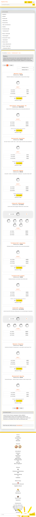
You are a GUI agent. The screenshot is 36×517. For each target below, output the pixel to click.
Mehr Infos (18, 510)
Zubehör (4, 26)
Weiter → (11, 65)
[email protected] (18, 509)
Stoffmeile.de (18, 493)
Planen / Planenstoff (6, 33)
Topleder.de (18, 500)
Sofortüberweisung (18, 474)
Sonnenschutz (5, 22)
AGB (18, 454)
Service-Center (18, 438)
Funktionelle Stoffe (5, 28)
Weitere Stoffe (5, 41)
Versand (18, 457)
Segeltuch (4, 14)
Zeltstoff (3, 16)
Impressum (18, 453)
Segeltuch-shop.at (18, 485)
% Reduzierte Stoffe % (6, 48)
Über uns (18, 462)
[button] (34, 2)
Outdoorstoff (4, 18)
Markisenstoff (4, 20)
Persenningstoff (5, 35)
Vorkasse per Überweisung (18, 471)
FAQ (18, 460)
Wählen (25, 67)
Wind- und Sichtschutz (6, 24)
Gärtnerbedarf (5, 39)
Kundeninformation (18, 459)
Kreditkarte (18, 477)
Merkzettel (18, 440)
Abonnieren (32, 514)
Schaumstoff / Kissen (6, 37)
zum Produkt (19, 98)
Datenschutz (18, 455)
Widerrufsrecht (18, 458)
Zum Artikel (12, 214)
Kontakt (18, 436)
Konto (18, 439)
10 (25, 69)
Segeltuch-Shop (4, 1)
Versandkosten (19, 425)
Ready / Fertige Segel (6, 46)
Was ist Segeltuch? (18, 463)
